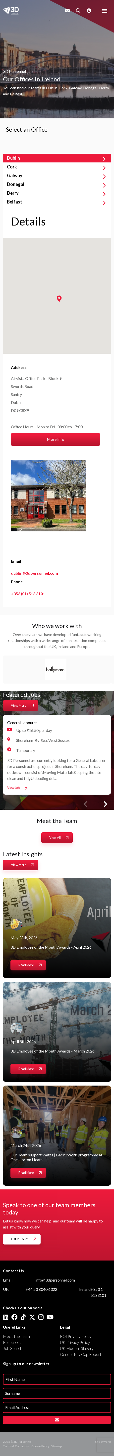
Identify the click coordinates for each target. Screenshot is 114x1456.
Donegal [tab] (15, 184)
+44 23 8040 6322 (41, 1289)
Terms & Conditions (16, 1446)
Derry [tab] (13, 193)
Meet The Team (16, 1336)
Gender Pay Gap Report (80, 1354)
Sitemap (56, 1446)
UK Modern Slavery (77, 1348)
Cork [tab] (12, 166)
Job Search (12, 1348)
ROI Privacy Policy (75, 1336)
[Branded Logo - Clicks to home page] (11, 11)
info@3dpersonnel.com (55, 1280)
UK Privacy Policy (75, 1342)
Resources (12, 1342)
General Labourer (22, 722)
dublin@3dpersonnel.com (34, 573)
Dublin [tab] (13, 158)
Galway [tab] (14, 175)
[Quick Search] (78, 10)
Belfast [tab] (14, 201)
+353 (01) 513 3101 (28, 593)
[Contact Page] (67, 10)
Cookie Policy (40, 1446)
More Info (55, 439)
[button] (105, 804)
